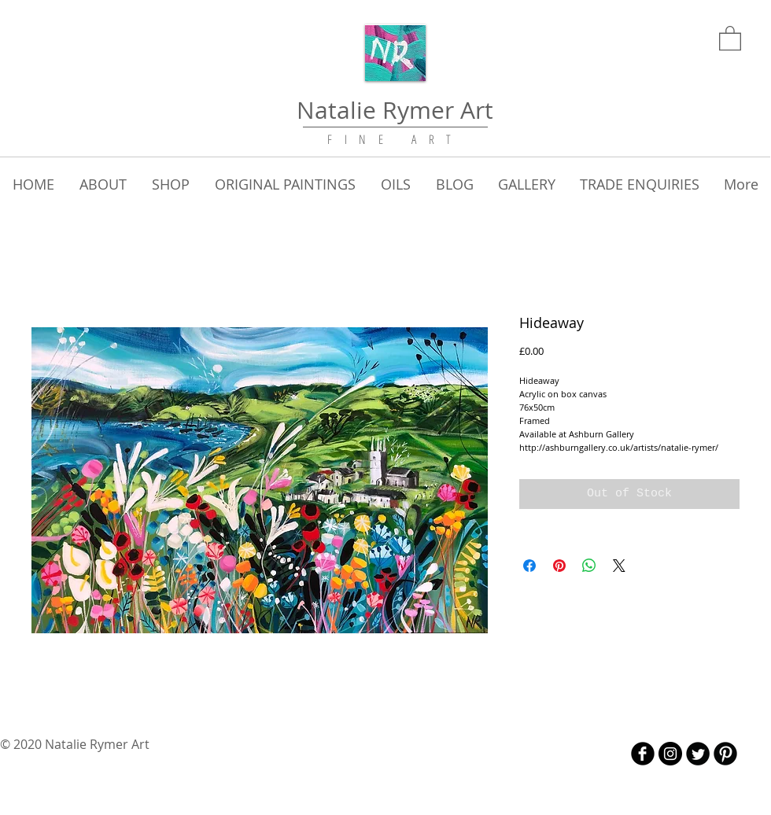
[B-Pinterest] (725, 753)
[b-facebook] (643, 753)
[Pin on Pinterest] (559, 565)
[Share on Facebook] (529, 565)
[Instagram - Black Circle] (670, 753)
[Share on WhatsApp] (589, 565)
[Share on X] (619, 565)
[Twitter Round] (698, 753)
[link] (730, 37)
